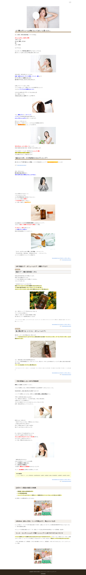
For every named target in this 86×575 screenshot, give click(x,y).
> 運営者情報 (43, 573)
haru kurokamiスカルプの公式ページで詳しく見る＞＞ (61, 258)
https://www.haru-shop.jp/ (21, 165)
